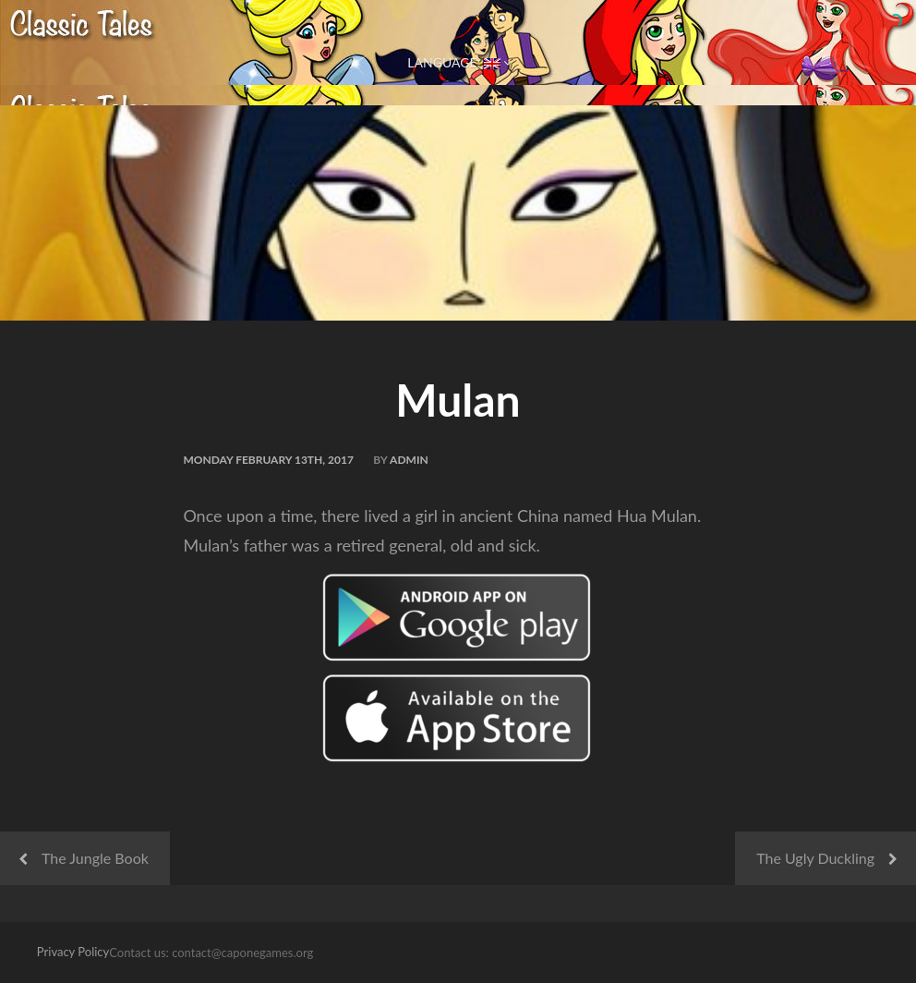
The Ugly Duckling (815, 858)
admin (409, 460)
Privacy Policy (73, 951)
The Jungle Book (95, 858)
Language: (458, 62)
